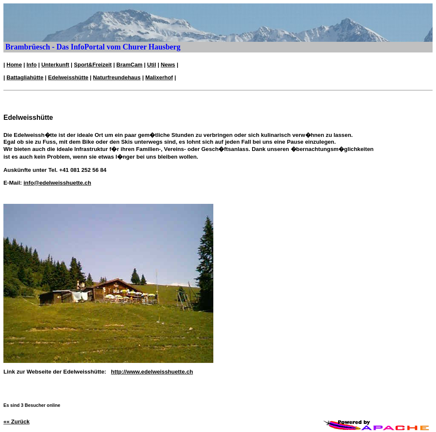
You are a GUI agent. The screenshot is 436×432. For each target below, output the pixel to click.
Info (31, 64)
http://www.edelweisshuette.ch (152, 371)
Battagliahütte (24, 77)
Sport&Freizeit (93, 64)
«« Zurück (16, 421)
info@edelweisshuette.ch (57, 183)
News (168, 64)
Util (151, 64)
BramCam (129, 64)
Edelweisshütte (68, 77)
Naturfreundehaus (117, 77)
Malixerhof (159, 77)
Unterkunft (55, 64)
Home (14, 64)
